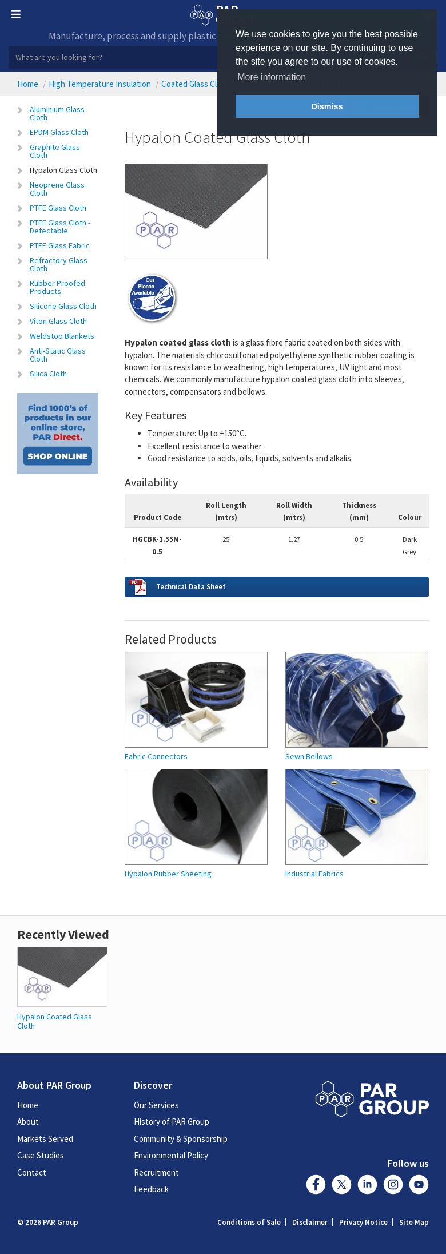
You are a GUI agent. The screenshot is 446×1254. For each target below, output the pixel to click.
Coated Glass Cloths (197, 83)
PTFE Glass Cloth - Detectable (60, 226)
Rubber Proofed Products (57, 287)
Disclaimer (310, 1222)
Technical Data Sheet (191, 586)
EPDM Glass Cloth (59, 132)
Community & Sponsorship (181, 1138)
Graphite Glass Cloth (55, 151)
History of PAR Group (171, 1121)
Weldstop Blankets (62, 336)
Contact (31, 1172)
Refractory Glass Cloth (58, 264)
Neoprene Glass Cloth (57, 189)
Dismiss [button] (327, 106)
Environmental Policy (171, 1155)
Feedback (151, 1189)
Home (27, 83)
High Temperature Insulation (100, 83)
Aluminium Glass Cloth (57, 113)
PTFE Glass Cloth (58, 208)
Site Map (414, 1222)
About (28, 1121)
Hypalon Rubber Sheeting (168, 874)
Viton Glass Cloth (58, 321)
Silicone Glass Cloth (63, 306)
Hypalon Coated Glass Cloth (54, 1020)
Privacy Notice (363, 1222)
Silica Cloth (48, 373)
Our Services (156, 1105)
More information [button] (271, 77)
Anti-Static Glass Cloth (58, 355)
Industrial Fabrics (314, 874)
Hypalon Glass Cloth (63, 170)
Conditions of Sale (249, 1222)
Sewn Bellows (309, 756)
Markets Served (45, 1138)
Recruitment (156, 1172)
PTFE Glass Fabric (60, 245)
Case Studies (40, 1155)
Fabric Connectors (156, 756)
